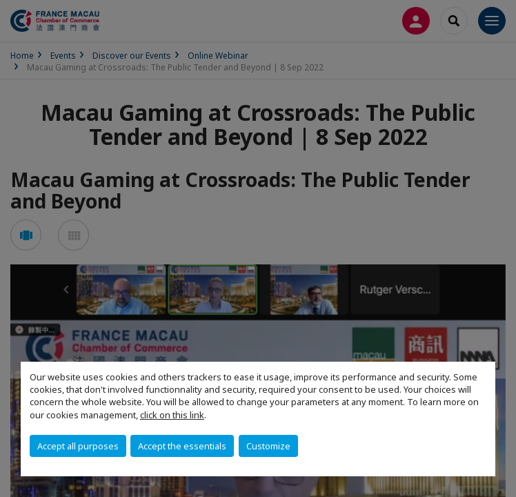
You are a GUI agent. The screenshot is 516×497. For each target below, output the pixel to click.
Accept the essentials (182, 446)
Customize (268, 446)
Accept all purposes (78, 446)
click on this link (172, 415)
